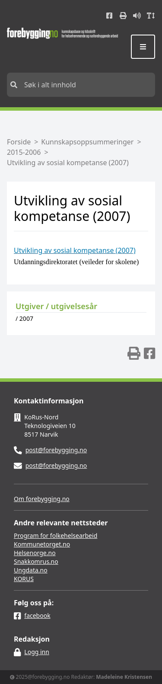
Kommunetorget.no (42, 544)
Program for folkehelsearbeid (55, 535)
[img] (133, 353)
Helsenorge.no (35, 553)
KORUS (24, 579)
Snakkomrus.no (36, 561)
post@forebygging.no (56, 450)
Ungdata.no (31, 570)
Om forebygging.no (42, 499)
